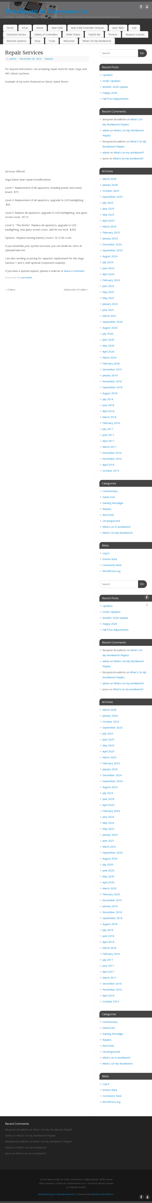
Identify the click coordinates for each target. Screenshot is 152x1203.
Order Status (73, 34)
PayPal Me (94, 34)
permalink (26, 277)
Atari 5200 (57, 27)
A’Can (25, 27)
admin (13, 58)
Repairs (49, 58)
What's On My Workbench (117, 532)
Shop (37, 41)
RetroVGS (108, 515)
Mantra (95, 1194)
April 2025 (108, 220)
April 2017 (108, 441)
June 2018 (108, 405)
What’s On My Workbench (97, 41)
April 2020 (108, 351)
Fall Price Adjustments (115, 98)
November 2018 (112, 381)
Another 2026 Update (115, 86)
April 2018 (108, 411)
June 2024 (108, 268)
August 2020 (109, 327)
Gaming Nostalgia (112, 503)
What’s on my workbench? (129, 152)
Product (112, 34)
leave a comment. (74, 271)
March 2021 (109, 315)
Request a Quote (135, 34)
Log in (105, 553)
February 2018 (111, 423)
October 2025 (110, 190)
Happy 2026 (109, 92)
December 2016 (112, 452)
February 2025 (111, 232)
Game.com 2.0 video (76, 289)
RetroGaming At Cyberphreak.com (46, 11)
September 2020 (112, 321)
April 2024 (108, 274)
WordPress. (108, 1194)
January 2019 (110, 375)
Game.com (108, 497)
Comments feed (111, 565)
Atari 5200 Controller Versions (87, 27)
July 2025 (107, 202)
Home (10, 27)
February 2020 (111, 363)
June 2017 (108, 435)
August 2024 (109, 256)
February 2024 (111, 280)
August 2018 (109, 393)
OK (141, 53)
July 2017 (107, 429)
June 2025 (108, 208)
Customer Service (16, 34)
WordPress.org (111, 571)
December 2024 (112, 244)
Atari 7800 (118, 27)
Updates (107, 75)
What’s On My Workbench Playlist (52, 1129)
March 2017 (109, 446)
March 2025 (109, 226)
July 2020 (107, 333)
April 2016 (108, 464)
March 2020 (109, 357)
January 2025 (110, 238)
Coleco (10, 289)
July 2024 (107, 262)
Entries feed (109, 559)
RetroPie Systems (16, 41)
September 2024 (112, 250)
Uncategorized (111, 520)
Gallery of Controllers (46, 34)
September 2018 (112, 387)
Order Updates (111, 81)
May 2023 (108, 292)
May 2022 (108, 298)
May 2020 (108, 345)
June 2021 (108, 310)
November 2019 (112, 369)
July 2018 (107, 399)
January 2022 (110, 304)
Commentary (110, 491)
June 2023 (108, 286)
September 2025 (112, 196)
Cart (134, 27)
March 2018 (109, 417)
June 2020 (108, 339)
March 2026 (109, 179)
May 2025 (108, 214)
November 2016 (112, 458)
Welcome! (68, 41)
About (39, 27)
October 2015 (110, 470)
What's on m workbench (116, 526)
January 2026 (110, 184)
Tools (52, 41)
